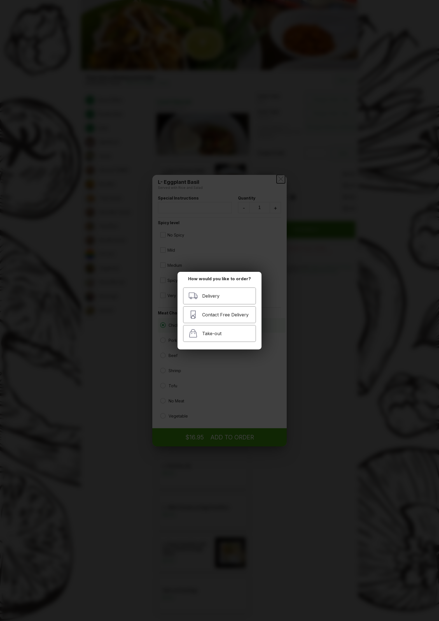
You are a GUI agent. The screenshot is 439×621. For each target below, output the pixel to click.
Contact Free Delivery (218, 314)
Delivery (204, 295)
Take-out (204, 333)
